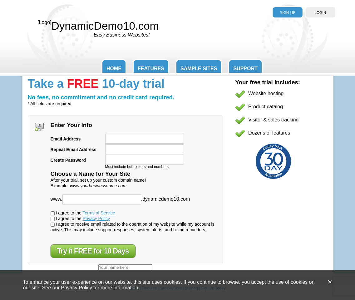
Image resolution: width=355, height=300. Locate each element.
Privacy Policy (96, 218)
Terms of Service (99, 212)
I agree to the (83, 212)
